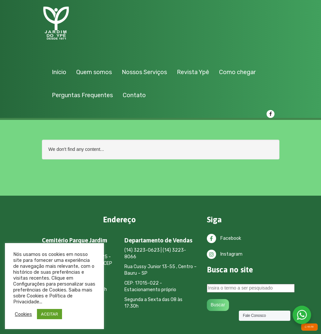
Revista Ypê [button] (193, 72)
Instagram (224, 254)
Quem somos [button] (94, 72)
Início (59, 72)
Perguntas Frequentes (82, 95)
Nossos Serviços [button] (144, 72)
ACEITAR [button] (49, 314)
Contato (134, 95)
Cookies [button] (23, 314)
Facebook (224, 238)
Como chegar (237, 72)
